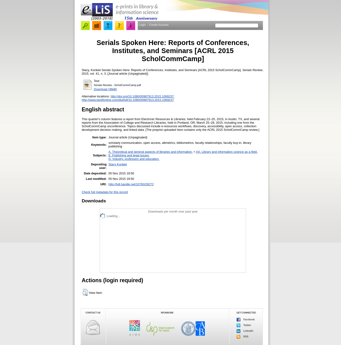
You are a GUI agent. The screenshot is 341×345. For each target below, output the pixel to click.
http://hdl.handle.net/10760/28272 (131, 184)
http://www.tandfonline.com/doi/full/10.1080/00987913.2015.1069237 (128, 100)
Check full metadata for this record (105, 192)
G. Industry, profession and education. (133, 159)
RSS (242, 337)
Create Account (158, 25)
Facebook (246, 320)
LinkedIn (245, 331)
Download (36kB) (105, 89)
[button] (85, 292)
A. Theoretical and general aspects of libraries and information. (150, 152)
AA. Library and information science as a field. (226, 152)
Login (142, 25)
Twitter (244, 325)
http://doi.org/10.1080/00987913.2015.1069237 (142, 96)
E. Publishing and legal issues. (129, 155)
